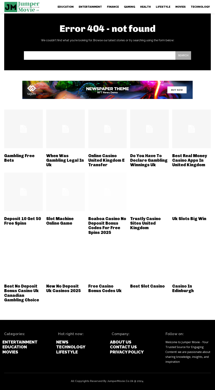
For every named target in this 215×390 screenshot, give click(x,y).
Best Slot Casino (147, 286)
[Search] (183, 55)
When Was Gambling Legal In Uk (65, 160)
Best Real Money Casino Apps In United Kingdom (189, 160)
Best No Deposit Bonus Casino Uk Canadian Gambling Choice (21, 293)
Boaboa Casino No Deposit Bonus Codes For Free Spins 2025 (107, 225)
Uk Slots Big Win (189, 218)
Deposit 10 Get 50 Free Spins (22, 221)
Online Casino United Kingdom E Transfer (106, 160)
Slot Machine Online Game (60, 221)
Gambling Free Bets (19, 158)
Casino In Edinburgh (183, 288)
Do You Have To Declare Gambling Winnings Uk (149, 160)
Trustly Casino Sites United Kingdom (145, 223)
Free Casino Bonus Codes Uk (105, 288)
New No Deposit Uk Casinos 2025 (63, 288)
